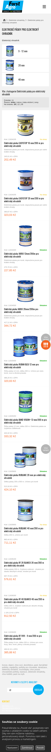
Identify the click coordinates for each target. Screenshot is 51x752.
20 (15, 104)
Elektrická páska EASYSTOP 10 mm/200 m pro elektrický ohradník (25, 137)
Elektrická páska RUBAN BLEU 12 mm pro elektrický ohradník (25, 359)
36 (22, 104)
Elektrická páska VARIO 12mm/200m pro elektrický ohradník (25, 248)
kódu (13, 102)
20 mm (25, 65)
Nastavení (12, 747)
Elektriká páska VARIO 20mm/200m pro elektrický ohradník (25, 303)
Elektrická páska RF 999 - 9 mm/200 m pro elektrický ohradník (25, 640)
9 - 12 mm (25, 51)
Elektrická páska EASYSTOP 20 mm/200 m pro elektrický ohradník (25, 193)
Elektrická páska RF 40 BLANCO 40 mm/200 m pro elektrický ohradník (25, 603)
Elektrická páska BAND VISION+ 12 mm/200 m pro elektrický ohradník (25, 414)
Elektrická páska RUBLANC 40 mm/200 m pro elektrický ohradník (25, 522)
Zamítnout (27, 747)
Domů (4, 20)
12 (18, 104)
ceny (36, 102)
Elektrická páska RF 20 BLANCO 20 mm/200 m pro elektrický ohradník (25, 567)
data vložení (28, 102)
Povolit (40, 747)
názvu (19, 102)
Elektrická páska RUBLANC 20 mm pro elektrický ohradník (25, 468)
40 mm (25, 79)
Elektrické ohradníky (17, 20)
